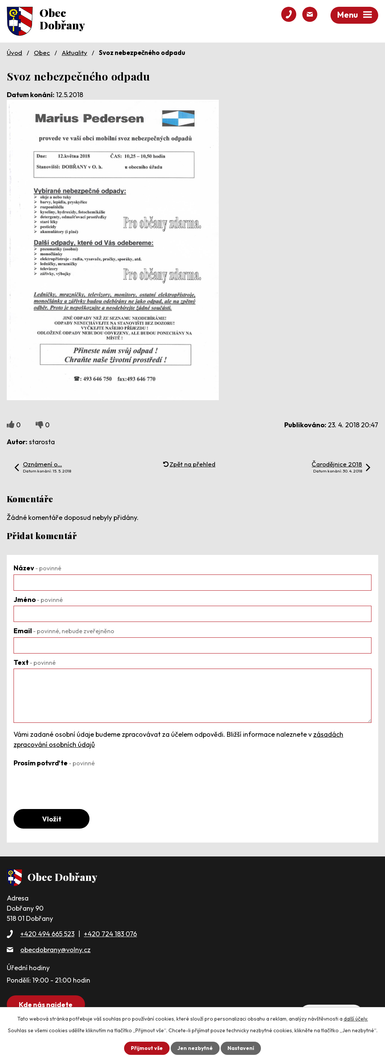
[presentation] (71, 783)
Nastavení (240, 1048)
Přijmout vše (147, 1048)
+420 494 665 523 (47, 933)
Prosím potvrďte (54, 763)
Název (37, 568)
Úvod (14, 52)
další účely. (356, 1018)
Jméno (38, 599)
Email (64, 630)
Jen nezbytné (195, 1048)
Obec (42, 52)
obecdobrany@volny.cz (55, 949)
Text (35, 662)
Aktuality (74, 52)
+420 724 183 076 (110, 933)
